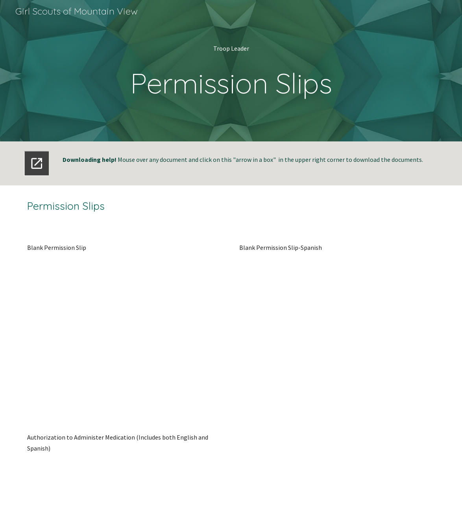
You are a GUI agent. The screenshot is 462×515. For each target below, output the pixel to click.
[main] (231, 71)
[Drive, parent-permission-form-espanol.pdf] (337, 332)
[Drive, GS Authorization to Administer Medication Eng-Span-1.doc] (124, 482)
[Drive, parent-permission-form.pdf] (124, 332)
